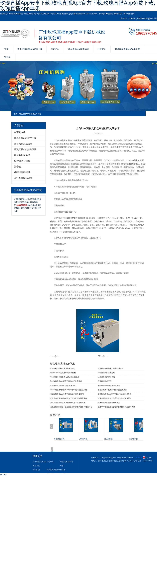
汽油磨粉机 (108, 439)
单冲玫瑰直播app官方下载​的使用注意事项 (66, 381)
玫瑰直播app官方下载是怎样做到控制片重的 (114, 398)
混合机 (17, 166)
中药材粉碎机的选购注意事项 (109, 386)
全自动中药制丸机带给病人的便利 (63, 373)
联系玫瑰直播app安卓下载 (147, 19)
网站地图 (3, 475)
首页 (6, 49)
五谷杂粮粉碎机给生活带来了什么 (63, 368)
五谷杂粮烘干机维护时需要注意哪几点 (112, 390)
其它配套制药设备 (23, 178)
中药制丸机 (20, 132)
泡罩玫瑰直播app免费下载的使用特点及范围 (67, 394)
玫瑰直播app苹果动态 (78, 49)
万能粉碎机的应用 (104, 381)
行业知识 (102, 49)
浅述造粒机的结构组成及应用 (109, 403)
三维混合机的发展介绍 (106, 373)
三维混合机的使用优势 (106, 377)
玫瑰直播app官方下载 (25, 138)
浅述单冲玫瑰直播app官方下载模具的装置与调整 (116, 407)
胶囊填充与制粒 (22, 161)
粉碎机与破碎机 (22, 172)
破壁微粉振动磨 (22, 155)
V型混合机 (83, 439)
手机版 (149, 458)
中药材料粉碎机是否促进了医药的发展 (64, 377)
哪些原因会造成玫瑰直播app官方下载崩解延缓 (67, 403)
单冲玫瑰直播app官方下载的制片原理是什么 (114, 394)
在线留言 (132, 19)
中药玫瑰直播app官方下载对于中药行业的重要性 (68, 390)
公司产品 (55, 49)
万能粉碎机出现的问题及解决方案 (63, 386)
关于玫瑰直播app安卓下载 (29, 49)
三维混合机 (133, 439)
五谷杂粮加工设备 (23, 144)
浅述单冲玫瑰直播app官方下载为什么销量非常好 (68, 398)
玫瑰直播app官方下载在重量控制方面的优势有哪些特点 (71, 407)
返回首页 (123, 19)
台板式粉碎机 (59, 439)
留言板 (7, 57)
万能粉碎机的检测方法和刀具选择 (110, 368)
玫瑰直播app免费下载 (25, 149)
